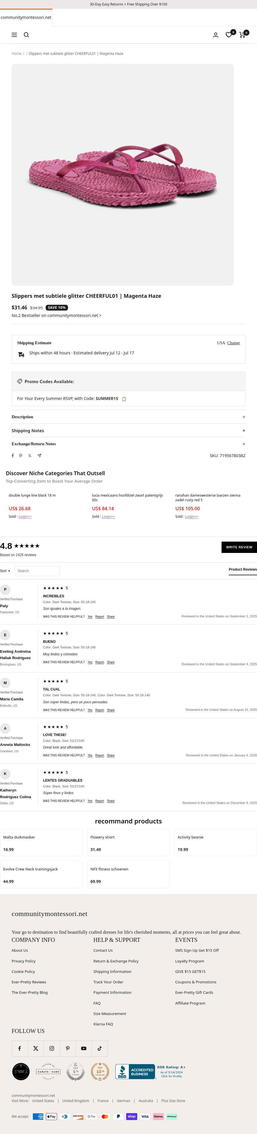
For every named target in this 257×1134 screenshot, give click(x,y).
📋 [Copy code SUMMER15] (124, 399)
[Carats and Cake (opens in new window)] (48, 1071)
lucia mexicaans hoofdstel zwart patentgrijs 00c (127, 497)
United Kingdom (76, 1100)
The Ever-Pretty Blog (30, 992)
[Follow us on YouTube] (84, 1049)
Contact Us (103, 950)
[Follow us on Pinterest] (68, 1049)
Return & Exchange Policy (115, 961)
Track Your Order (108, 982)
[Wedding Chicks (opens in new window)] (21, 1071)
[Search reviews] (37, 571)
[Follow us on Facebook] (20, 1049)
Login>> (25, 516)
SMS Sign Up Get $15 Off (197, 950)
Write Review (239, 547)
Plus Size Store (173, 1100)
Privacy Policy (23, 961)
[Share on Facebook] (13, 456)
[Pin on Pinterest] (20, 456)
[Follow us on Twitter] (36, 1049)
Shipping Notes (28, 430)
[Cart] (242, 35)
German (123, 1100)
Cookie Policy (23, 971)
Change (233, 343)
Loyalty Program (189, 961)
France (103, 1100)
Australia (146, 1100)
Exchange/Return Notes (34, 443)
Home (17, 53)
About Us (20, 950)
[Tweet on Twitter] (29, 456)
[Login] (215, 35)
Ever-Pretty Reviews (29, 982)
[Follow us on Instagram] (52, 1049)
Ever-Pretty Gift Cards (194, 992)
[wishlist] (228, 34)
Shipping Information (112, 971)
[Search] (26, 34)
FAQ (97, 1003)
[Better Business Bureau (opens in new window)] (151, 1071)
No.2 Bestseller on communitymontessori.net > (56, 315)
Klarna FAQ (103, 1024)
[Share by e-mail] (39, 455)
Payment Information (112, 992)
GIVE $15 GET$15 (190, 971)
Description (22, 416)
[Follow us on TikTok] (100, 1049)
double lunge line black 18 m (32, 495)
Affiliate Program (190, 1003)
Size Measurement (109, 1013)
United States (43, 1100)
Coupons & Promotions (196, 982)
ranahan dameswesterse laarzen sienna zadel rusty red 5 (207, 497)
